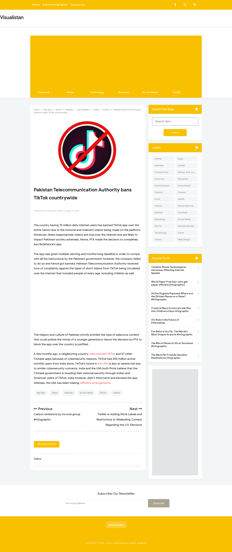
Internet (159, 212)
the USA (103, 363)
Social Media (150, 92)
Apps (180, 158)
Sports (158, 225)
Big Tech (41, 392)
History (158, 205)
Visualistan (119, 543)
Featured (43, 92)
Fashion (159, 192)
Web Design (184, 239)
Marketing (160, 219)
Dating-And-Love (187, 172)
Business (123, 92)
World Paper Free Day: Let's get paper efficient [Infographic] (169, 283)
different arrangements (95, 383)
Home (35, 4)
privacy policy (116, 524)
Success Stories (186, 225)
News (70, 92)
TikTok (103, 392)
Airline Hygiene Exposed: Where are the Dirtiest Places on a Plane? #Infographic (172, 296)
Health (177, 92)
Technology (97, 92)
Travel (181, 232)
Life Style (182, 212)
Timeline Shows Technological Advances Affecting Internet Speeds (168, 270)
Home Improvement (188, 205)
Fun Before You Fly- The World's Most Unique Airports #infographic (171, 333)
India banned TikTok (102, 354)
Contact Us (78, 4)
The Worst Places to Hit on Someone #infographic (172, 345)
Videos (116, 392)
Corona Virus (161, 172)
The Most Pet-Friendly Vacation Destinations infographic (169, 356)
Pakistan (68, 392)
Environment (184, 185)
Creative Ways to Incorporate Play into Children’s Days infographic (171, 310)
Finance (182, 192)
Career (181, 165)
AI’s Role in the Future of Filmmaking (165, 321)
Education (183, 178)
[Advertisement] (116, 60)
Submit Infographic (55, 4)
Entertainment (162, 185)
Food (157, 199)
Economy (159, 178)
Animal (158, 158)
